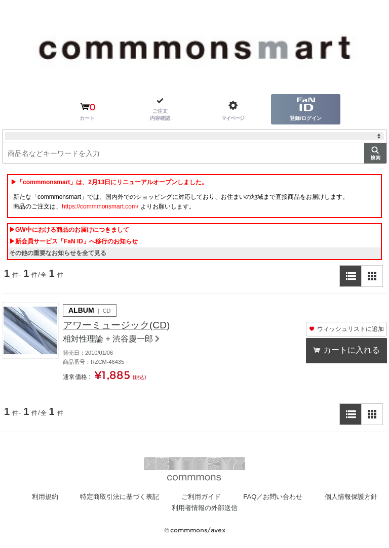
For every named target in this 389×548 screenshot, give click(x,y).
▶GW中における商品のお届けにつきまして (69, 229)
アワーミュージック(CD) (119, 325)
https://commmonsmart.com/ (100, 206)
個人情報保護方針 (158, 508)
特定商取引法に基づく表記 (154, 497)
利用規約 (75, 497)
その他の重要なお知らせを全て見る (57, 253)
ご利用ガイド (240, 497)
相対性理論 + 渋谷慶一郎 (108, 339)
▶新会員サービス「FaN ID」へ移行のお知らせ (73, 241)
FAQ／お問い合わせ (316, 497)
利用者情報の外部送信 (244, 508)
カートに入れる (352, 350)
